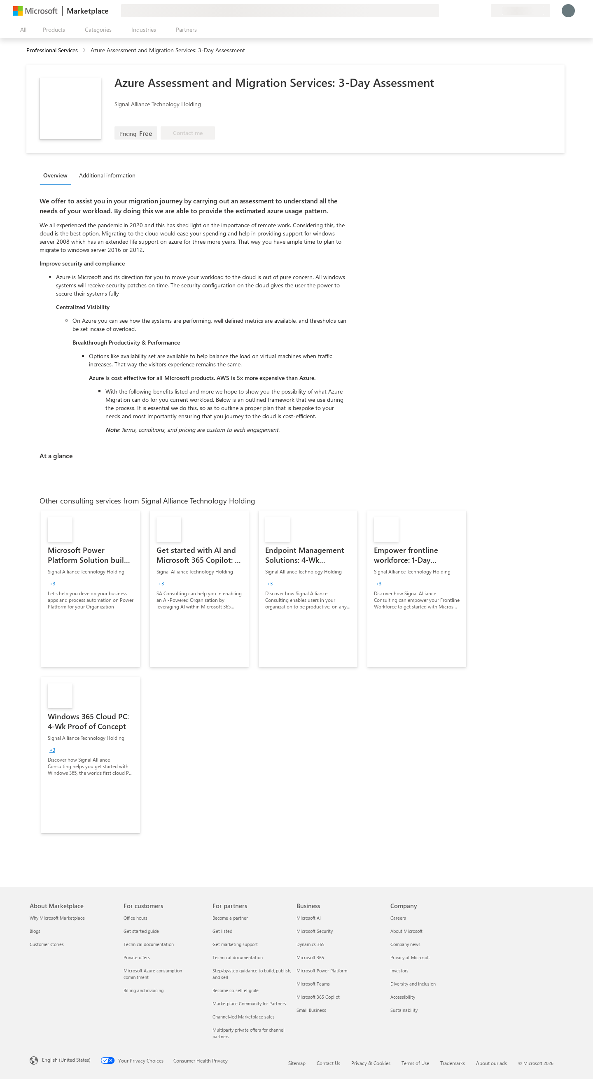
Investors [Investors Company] (399, 970)
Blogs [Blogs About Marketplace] (35, 931)
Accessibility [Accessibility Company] (402, 997)
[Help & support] (464, 10)
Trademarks (452, 1063)
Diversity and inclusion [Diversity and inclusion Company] (413, 984)
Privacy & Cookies (370, 1063)
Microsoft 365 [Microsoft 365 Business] (310, 957)
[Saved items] (474, 10)
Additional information (107, 175)
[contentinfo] (85, 50)
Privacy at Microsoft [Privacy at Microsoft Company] (410, 957)
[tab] (57, 175)
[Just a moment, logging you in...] (568, 10)
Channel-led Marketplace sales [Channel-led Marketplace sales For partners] (243, 1017)
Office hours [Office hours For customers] (135, 918)
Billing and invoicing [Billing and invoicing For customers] (143, 990)
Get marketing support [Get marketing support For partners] (235, 944)
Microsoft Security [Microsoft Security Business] (314, 931)
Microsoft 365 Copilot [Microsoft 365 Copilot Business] (318, 997)
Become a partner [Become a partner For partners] (230, 918)
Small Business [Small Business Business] (311, 1010)
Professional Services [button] (52, 50)
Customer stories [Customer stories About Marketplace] (47, 944)
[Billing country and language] (520, 10)
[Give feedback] (454, 10)
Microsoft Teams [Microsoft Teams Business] (313, 984)
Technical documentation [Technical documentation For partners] (237, 957)
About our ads (491, 1063)
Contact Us (328, 1063)
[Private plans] (484, 10)
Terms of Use (415, 1063)
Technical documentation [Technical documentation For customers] (149, 944)
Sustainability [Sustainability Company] (404, 1010)
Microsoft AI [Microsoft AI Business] (308, 918)
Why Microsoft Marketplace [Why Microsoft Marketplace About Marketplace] (57, 918)
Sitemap (297, 1063)
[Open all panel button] (21, 29)
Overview (55, 175)
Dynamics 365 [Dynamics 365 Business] (310, 944)
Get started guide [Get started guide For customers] (141, 931)
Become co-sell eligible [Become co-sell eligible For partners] (235, 990)
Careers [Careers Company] (398, 918)
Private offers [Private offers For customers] (137, 957)
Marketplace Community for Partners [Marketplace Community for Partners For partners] (249, 1003)
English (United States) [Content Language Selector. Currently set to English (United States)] (66, 1059)
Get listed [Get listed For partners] (222, 931)
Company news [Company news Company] (405, 944)
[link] (90, 588)
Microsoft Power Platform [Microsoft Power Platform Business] (321, 970)
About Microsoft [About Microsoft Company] (406, 931)
